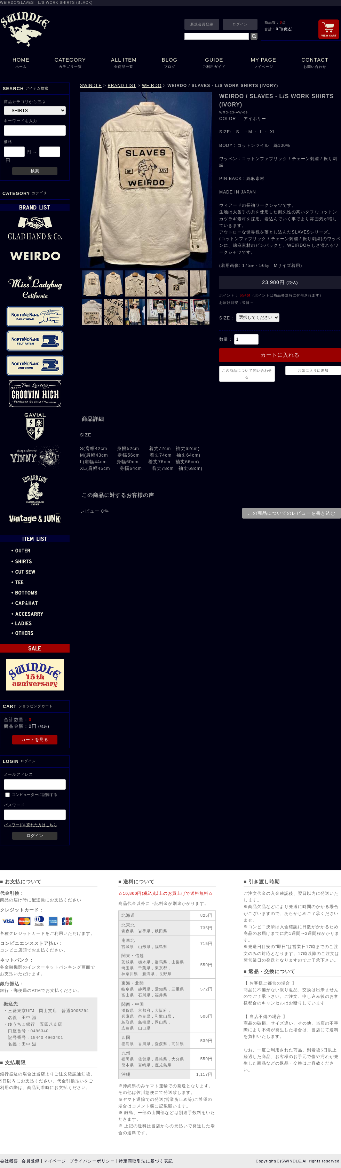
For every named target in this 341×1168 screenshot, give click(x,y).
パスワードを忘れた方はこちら (30, 825)
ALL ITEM (123, 63)
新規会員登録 (201, 24)
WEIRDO (151, 85)
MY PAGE (263, 63)
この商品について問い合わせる (247, 374)
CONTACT (315, 63)
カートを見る (34, 739)
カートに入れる (280, 355)
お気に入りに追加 (313, 370)
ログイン (240, 24)
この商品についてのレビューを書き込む (291, 513)
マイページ (54, 1161)
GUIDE (214, 63)
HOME (21, 63)
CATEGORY (70, 63)
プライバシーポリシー (92, 1161)
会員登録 (31, 1161)
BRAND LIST (122, 85)
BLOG (169, 63)
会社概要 (9, 1161)
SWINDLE (91, 85)
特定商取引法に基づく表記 (146, 1161)
